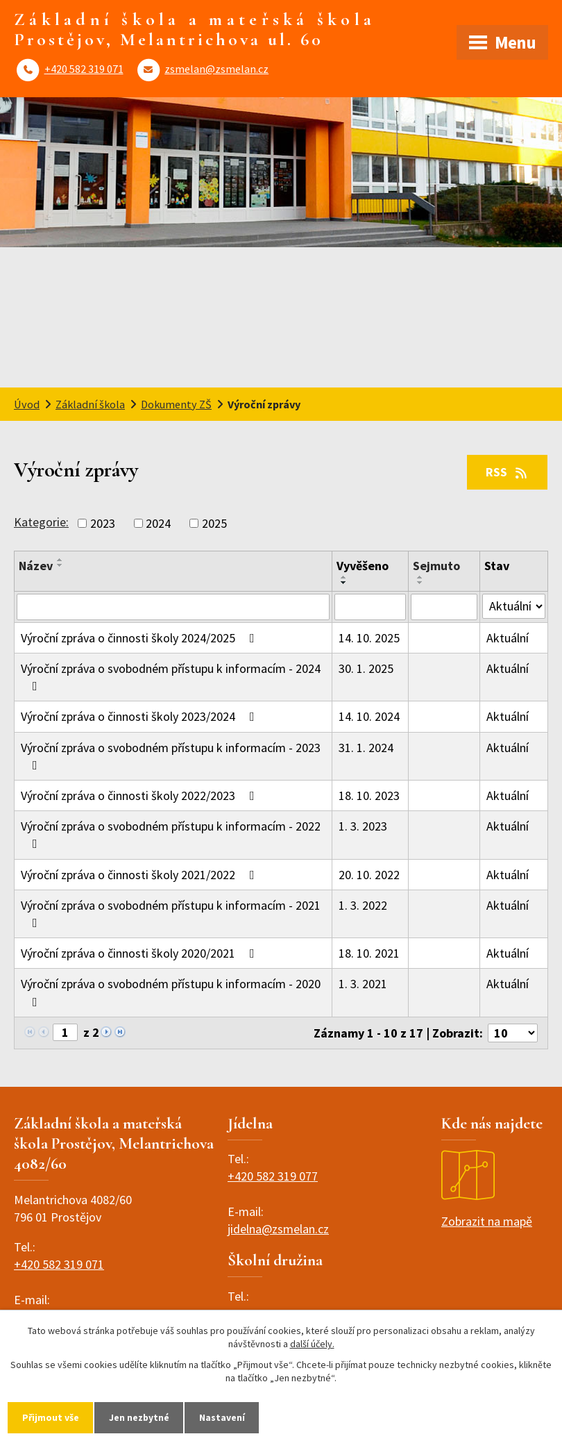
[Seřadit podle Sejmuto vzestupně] (420, 577)
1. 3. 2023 (363, 826)
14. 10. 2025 (369, 638)
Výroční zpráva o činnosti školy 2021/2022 (140, 875)
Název (36, 566)
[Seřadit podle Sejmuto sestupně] (420, 582)
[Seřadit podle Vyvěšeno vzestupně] (344, 577)
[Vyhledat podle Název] (173, 607)
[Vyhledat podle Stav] (513, 606)
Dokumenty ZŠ (176, 404)
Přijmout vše (51, 1417)
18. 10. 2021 (369, 953)
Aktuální (507, 638)
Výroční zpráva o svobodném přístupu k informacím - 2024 (171, 676)
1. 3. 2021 (363, 984)
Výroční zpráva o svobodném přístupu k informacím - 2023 (171, 756)
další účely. (312, 1344)
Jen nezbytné (140, 1417)
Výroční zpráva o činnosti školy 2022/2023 (140, 795)
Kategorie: (41, 522)
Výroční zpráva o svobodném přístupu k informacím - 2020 (171, 992)
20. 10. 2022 (369, 875)
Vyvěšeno (363, 566)
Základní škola (90, 404)
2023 (102, 523)
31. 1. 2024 (366, 748)
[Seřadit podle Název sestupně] (60, 565)
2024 (158, 523)
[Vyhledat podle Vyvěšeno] (370, 607)
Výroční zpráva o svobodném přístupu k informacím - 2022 (171, 834)
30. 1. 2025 (366, 668)
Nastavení (225, 1417)
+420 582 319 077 (273, 1176)
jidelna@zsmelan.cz (278, 1229)
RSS (507, 472)
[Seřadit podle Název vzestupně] (60, 559)
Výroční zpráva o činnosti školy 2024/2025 (140, 638)
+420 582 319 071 (84, 69)
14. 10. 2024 (369, 716)
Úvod (27, 404)
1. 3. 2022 (363, 905)
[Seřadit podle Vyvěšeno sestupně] (344, 582)
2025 (214, 523)
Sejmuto (436, 566)
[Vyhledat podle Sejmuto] (444, 607)
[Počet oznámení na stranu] (513, 1033)
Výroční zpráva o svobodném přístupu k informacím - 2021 (171, 913)
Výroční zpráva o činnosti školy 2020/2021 (140, 953)
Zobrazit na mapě (486, 1189)
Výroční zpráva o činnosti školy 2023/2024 (140, 716)
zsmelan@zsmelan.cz (216, 69)
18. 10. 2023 (369, 795)
